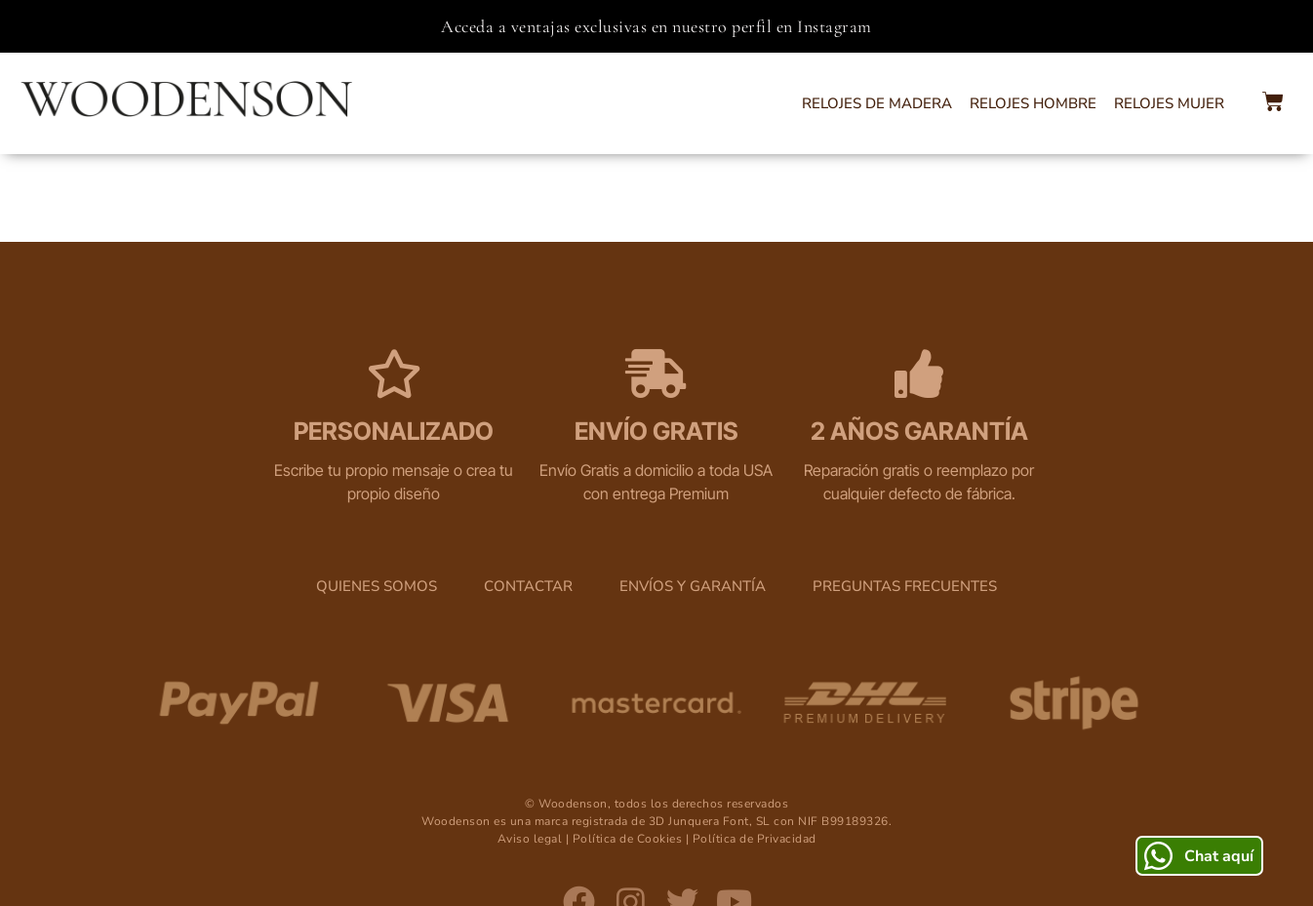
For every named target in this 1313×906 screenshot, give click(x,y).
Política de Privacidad (754, 754)
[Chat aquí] (1158, 856)
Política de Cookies (628, 754)
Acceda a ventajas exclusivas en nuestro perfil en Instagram (656, 26)
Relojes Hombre (1033, 103)
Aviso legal (530, 754)
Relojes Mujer (1169, 103)
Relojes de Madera (877, 103)
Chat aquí (1218, 856)
